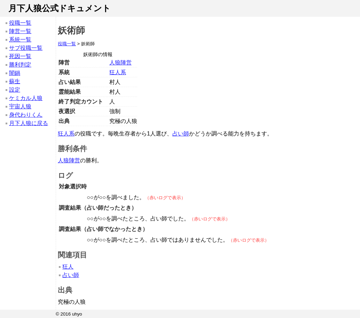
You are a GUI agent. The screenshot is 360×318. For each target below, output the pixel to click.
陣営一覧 (20, 31)
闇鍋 (14, 73)
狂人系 (117, 72)
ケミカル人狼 (25, 98)
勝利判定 (20, 65)
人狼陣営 (120, 62)
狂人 (67, 267)
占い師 (180, 134)
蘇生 (14, 81)
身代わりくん (25, 115)
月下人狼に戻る (28, 123)
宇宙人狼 (20, 106)
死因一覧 (20, 56)
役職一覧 (20, 23)
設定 (14, 90)
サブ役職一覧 (25, 48)
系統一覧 (20, 39)
